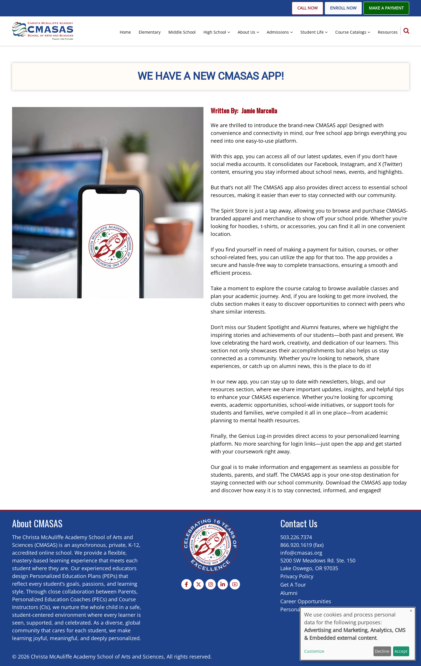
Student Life (312, 32)
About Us (246, 32)
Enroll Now (343, 8)
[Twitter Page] (198, 584)
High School (214, 32)
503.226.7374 (296, 537)
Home (125, 32)
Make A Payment (386, 8)
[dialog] (357, 633)
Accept (401, 651)
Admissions (278, 32)
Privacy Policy (296, 576)
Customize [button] (314, 651)
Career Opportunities (305, 601)
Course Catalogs (350, 32)
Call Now (307, 8)
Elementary (150, 32)
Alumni (289, 592)
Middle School (182, 32)
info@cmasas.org (301, 552)
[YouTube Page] (235, 584)
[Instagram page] (210, 584)
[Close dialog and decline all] (411, 611)
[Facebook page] (186, 584)
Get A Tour (293, 584)
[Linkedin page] (223, 584)
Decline (382, 651)
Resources (388, 32)
